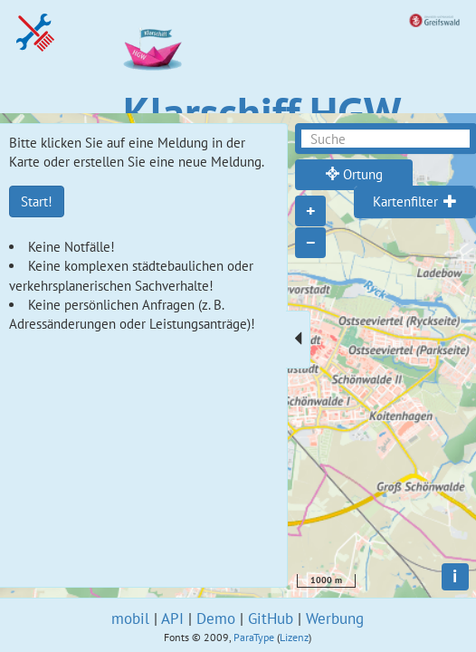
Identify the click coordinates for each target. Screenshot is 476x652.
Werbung (335, 618)
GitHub (270, 618)
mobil (130, 618)
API (172, 618)
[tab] (415, 202)
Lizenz (294, 637)
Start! (36, 201)
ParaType (253, 637)
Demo (215, 618)
